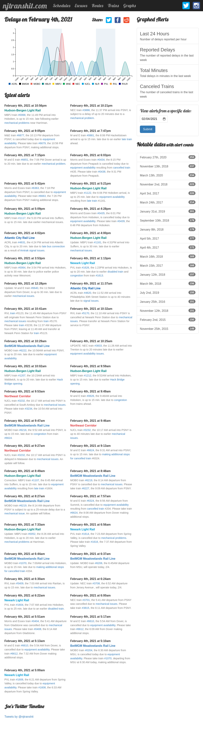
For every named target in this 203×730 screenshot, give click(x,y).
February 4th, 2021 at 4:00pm (90, 233)
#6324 (90, 500)
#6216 (23, 430)
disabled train (115, 271)
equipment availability (83, 167)
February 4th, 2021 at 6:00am (90, 595)
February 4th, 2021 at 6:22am (24, 595)
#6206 (98, 563)
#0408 (37, 629)
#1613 (99, 275)
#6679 (42, 143)
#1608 (42, 687)
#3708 (96, 583)
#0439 (121, 221)
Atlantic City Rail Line (19, 237)
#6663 (42, 195)
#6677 (20, 135)
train (12, 313)
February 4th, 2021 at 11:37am (91, 283)
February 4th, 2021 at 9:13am (90, 445)
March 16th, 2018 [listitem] (167, 256)
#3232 (21, 400)
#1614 (85, 533)
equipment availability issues (87, 353)
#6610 (90, 621)
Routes (97, 5)
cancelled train (121, 167)
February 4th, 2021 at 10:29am (25, 341)
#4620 (87, 292)
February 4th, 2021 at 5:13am (24, 641)
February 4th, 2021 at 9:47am (24, 420)
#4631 (21, 242)
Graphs (129, 5)
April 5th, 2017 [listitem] (167, 238)
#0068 (21, 114)
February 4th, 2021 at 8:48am (90, 471)
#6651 (24, 159)
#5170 (85, 313)
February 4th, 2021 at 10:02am (25, 366)
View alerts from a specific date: (165, 110)
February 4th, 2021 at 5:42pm (24, 183)
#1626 (85, 267)
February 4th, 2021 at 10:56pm (25, 105)
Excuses (81, 5)
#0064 (21, 267)
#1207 (21, 375)
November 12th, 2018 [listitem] (167, 310)
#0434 (101, 159)
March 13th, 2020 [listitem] (167, 175)
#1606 (19, 679)
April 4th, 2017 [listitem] (167, 247)
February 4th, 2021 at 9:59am (90, 366)
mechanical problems (16, 122)
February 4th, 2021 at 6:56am (90, 524)
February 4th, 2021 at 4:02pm (24, 233)
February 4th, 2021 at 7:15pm (24, 155)
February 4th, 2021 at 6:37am (90, 553)
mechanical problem (82, 118)
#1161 (97, 242)
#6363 (35, 188)
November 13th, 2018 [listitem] (167, 166)
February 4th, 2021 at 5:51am (24, 616)
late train (127, 139)
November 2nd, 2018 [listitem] (167, 184)
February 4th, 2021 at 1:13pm (90, 258)
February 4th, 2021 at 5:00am (24, 670)
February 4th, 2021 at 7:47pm (90, 130)
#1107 (35, 480)
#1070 (23, 563)
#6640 (34, 288)
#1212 (87, 375)
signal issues (90, 300)
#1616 (94, 541)
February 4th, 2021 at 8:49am (24, 471)
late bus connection (53, 246)
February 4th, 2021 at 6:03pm (90, 155)
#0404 (35, 621)
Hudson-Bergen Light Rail (22, 110)
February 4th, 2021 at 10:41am (25, 308)
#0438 (101, 171)
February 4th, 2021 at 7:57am (90, 496)
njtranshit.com (25, 6)
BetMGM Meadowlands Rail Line (27, 346)
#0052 (32, 533)
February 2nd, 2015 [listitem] (167, 319)
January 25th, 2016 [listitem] (167, 301)
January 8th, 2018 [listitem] (167, 229)
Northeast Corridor (17, 396)
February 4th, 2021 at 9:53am (24, 391)
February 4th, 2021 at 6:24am (90, 578)
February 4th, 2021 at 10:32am (91, 308)
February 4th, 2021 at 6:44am (24, 553)
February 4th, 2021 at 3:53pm (24, 258)
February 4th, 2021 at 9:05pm (24, 130)
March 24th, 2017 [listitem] (167, 202)
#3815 (85, 607)
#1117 (21, 218)
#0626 (90, 395)
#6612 (80, 629)
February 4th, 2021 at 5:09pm (24, 208)
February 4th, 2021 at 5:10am (90, 641)
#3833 (98, 345)
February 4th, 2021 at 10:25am (91, 341)
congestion (76, 275)
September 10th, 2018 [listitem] (167, 220)
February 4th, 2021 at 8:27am (24, 496)
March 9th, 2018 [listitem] (167, 283)
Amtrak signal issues (32, 250)
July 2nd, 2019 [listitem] (167, 292)
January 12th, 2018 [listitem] (167, 274)
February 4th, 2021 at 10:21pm (91, 105)
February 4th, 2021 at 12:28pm (25, 283)
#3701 (86, 600)
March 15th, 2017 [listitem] (167, 265)
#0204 (88, 650)
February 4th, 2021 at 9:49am (90, 391)
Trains (113, 5)
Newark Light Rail (82, 263)
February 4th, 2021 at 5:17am (90, 616)
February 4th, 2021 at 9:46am (90, 420)
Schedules (61, 5)
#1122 (87, 192)
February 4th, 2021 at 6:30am (24, 578)
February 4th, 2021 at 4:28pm (90, 208)
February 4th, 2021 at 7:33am (24, 524)
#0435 (101, 213)
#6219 (88, 480)
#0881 (90, 135)
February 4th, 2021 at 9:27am (24, 445)
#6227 (85, 488)
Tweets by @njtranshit (18, 716)
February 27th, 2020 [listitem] (167, 157)
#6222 (23, 350)
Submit (147, 129)
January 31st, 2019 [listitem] (167, 211)
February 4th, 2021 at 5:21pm (90, 183)
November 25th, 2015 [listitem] (167, 328)
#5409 (19, 583)
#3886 (86, 110)
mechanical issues (81, 250)
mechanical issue (14, 513)
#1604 (19, 604)
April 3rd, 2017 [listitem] (167, 193)
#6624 (8, 437)
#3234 (28, 408)
